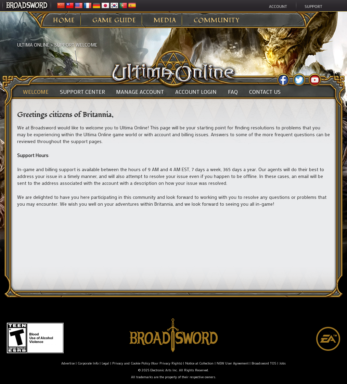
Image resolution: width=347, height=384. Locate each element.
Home (64, 20)
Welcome (36, 92)
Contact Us (265, 92)
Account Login (196, 92)
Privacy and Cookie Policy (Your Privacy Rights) (147, 363)
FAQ (233, 92)
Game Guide (114, 20)
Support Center (82, 92)
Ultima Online (33, 44)
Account (278, 6)
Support (313, 6)
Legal (105, 363)
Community (217, 20)
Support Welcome (75, 44)
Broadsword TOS (264, 363)
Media (165, 20)
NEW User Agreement (232, 363)
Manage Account (140, 92)
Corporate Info (88, 363)
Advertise (68, 363)
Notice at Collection (199, 363)
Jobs (282, 363)
